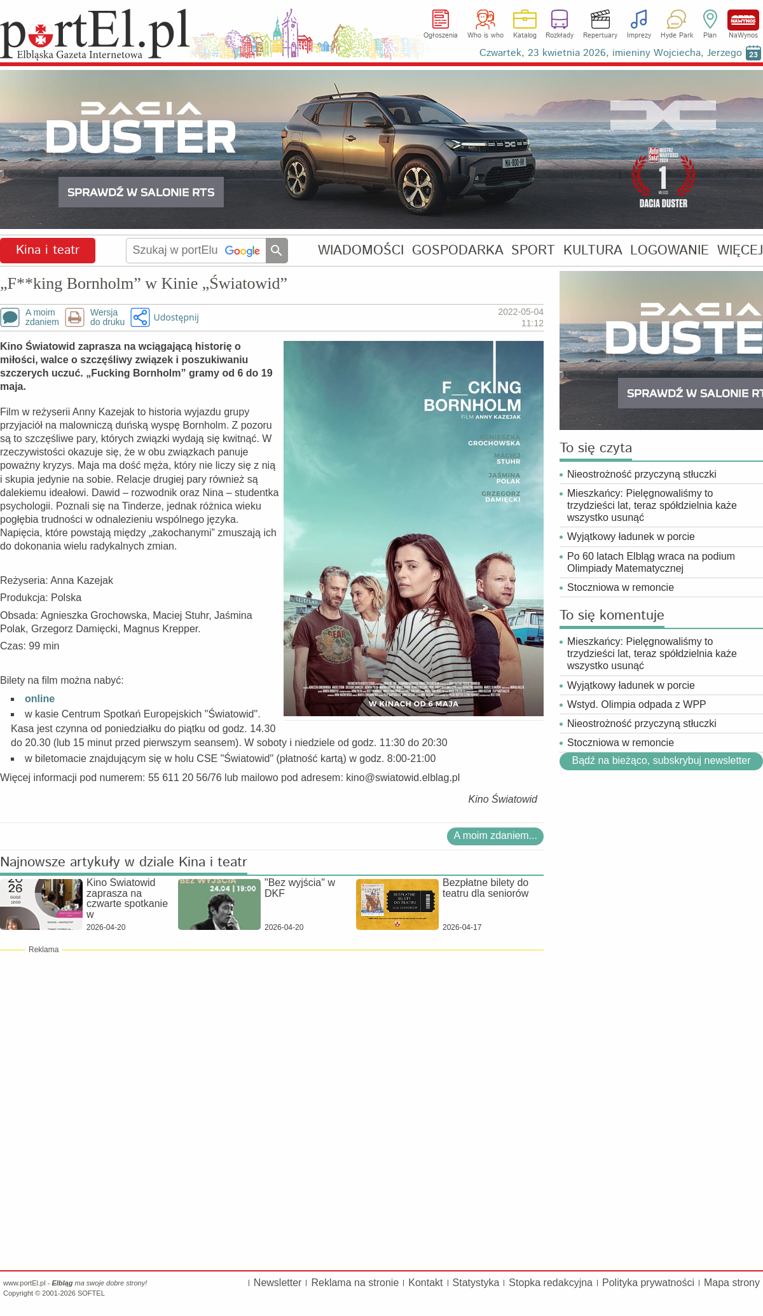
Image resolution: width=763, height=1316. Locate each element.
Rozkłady (560, 36)
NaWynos (743, 20)
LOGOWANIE (669, 250)
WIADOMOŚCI (361, 250)
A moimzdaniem (42, 317)
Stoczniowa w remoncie (620, 587)
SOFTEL (91, 1293)
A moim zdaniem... (495, 835)
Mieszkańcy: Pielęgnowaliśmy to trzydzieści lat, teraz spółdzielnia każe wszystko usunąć (652, 505)
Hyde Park (677, 36)
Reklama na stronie (355, 1282)
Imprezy (639, 36)
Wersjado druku (107, 317)
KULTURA (592, 250)
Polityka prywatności (648, 1282)
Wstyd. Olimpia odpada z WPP (636, 704)
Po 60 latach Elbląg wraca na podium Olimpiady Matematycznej (651, 562)
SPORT (533, 250)
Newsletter (278, 1282)
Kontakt (425, 1282)
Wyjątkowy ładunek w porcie (631, 536)
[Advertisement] (272, 1048)
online (40, 698)
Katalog (525, 36)
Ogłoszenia (440, 36)
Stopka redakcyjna (551, 1282)
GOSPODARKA (458, 250)
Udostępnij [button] (175, 317)
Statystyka (476, 1282)
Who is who (485, 36)
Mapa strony (732, 1282)
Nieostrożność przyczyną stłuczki (642, 474)
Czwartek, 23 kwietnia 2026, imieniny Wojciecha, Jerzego (610, 53)
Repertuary (600, 36)
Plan (710, 36)
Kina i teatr (47, 250)
